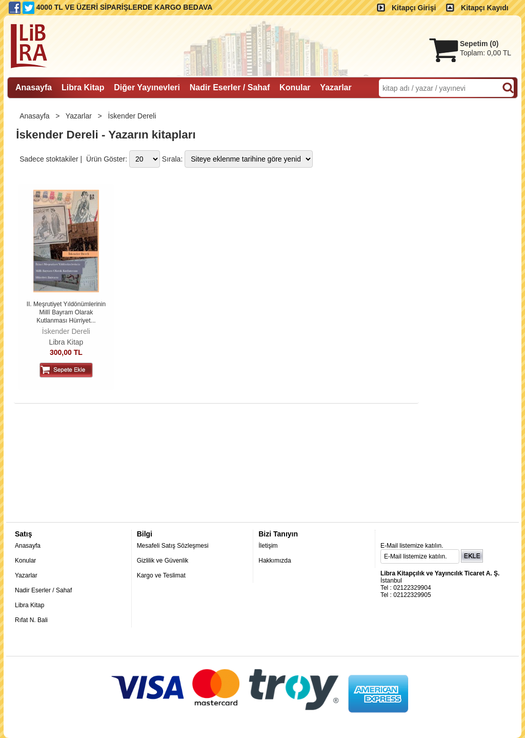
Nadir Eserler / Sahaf (43, 590)
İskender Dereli (133, 116)
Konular (25, 560)
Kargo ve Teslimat (161, 575)
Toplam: (485, 53)
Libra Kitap (66, 342)
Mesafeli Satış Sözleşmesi (173, 545)
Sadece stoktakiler (48, 159)
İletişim (267, 545)
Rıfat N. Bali (31, 620)
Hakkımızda (274, 560)
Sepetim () (479, 43)
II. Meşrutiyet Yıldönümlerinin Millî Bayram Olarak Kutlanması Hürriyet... (66, 312)
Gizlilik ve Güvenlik (163, 560)
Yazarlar (80, 116)
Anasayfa (35, 116)
